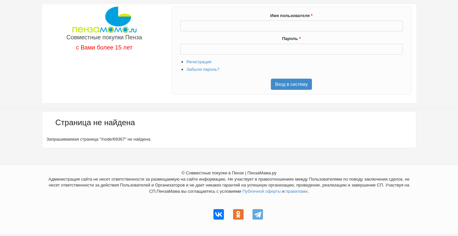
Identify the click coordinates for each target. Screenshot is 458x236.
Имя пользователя (291, 15)
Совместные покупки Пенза (104, 37)
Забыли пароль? (202, 69)
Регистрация (198, 61)
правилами (297, 191)
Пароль (291, 38)
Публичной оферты (261, 191)
